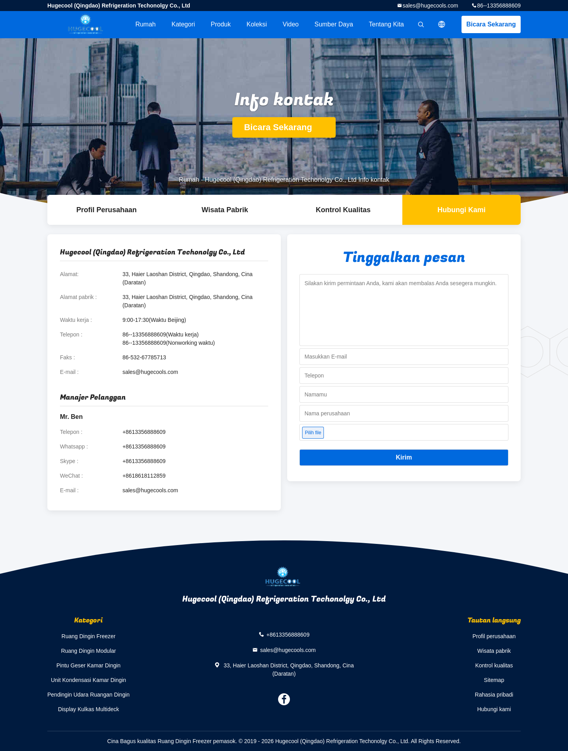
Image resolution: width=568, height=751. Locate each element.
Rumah (145, 24)
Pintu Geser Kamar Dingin (88, 665)
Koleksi (257, 24)
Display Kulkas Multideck (88, 709)
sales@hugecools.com (430, 5)
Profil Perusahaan (106, 210)
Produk (221, 24)
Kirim (404, 457)
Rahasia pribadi (494, 694)
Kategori (183, 24)
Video (291, 24)
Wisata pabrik (225, 210)
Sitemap (494, 680)
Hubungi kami (461, 210)
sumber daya (333, 24)
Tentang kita (386, 24)
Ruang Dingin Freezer (89, 636)
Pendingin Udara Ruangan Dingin (88, 694)
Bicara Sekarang (491, 24)
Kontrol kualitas (343, 210)
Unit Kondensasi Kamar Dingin (88, 680)
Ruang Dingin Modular (88, 651)
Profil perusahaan (494, 636)
